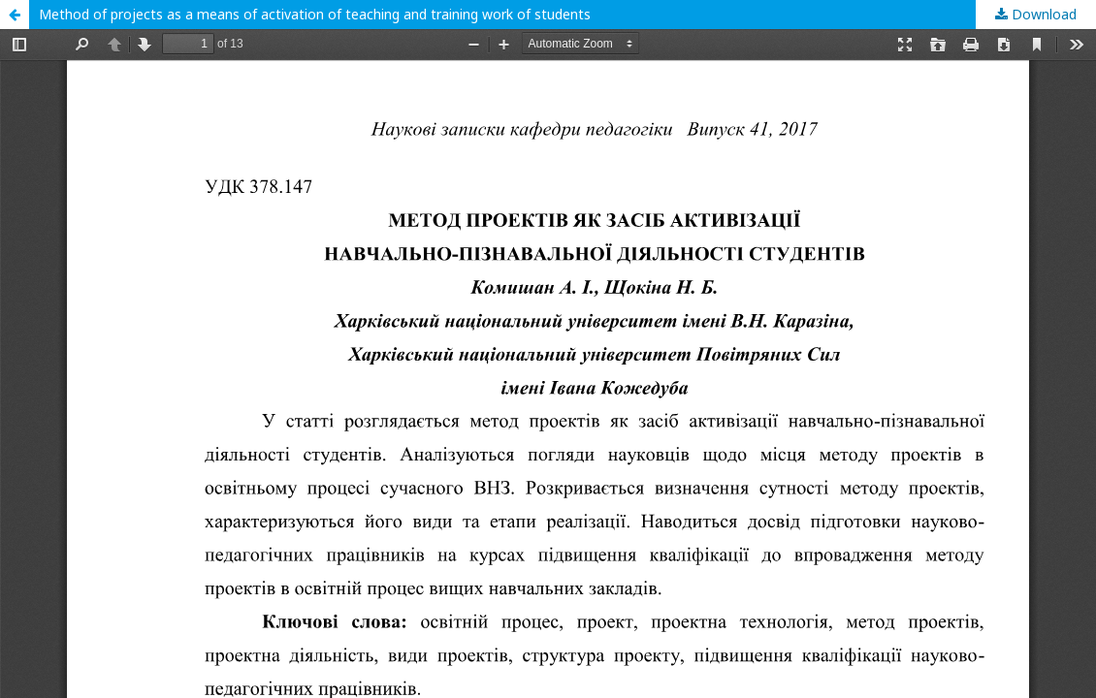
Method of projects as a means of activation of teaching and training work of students (315, 14)
